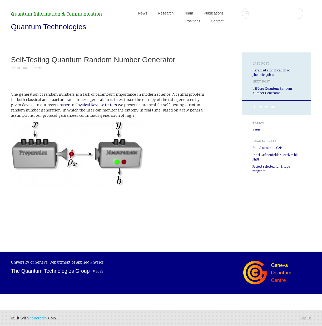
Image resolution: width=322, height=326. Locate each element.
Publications (214, 13)
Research (166, 13)
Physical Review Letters (96, 104)
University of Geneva (29, 262)
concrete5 (38, 317)
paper (65, 104)
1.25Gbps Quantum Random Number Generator (272, 90)
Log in (305, 317)
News (142, 13)
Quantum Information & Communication (56, 14)
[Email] (273, 107)
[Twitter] (260, 107)
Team (188, 13)
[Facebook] (255, 107)
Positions (192, 21)
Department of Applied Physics (76, 262)
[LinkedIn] (266, 107)
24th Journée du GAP (267, 147)
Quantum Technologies (48, 27)
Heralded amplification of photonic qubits (271, 72)
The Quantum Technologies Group (50, 271)
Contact (217, 21)
